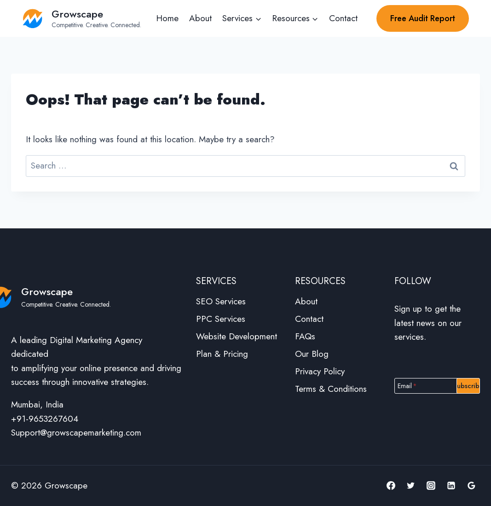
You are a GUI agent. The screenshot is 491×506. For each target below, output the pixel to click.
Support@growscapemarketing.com (76, 432)
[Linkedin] (451, 485)
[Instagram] (431, 485)
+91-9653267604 (44, 419)
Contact (343, 18)
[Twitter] (411, 485)
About (200, 18)
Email (407, 385)
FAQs (305, 336)
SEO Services (221, 301)
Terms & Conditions (331, 389)
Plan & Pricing (222, 354)
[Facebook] (390, 485)
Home (167, 18)
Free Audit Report (422, 18)
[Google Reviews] (471, 485)
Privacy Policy (320, 371)
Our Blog (312, 354)
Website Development (236, 336)
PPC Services (220, 319)
